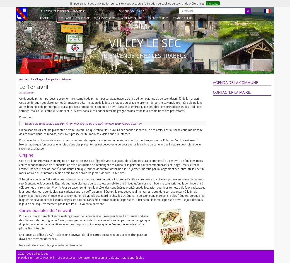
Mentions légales (133, 257)
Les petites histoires (58, 79)
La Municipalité (131, 18)
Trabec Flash (182, 18)
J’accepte (212, 3)
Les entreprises (157, 18)
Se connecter (44, 257)
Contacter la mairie (232, 92)
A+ (138, 11)
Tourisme (83, 18)
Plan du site (25, 257)
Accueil (45, 18)
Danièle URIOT (28, 93)
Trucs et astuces (65, 257)
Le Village (65, 18)
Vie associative (104, 18)
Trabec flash (64, 11)
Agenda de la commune (235, 82)
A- (144, 11)
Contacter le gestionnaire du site (98, 257)
